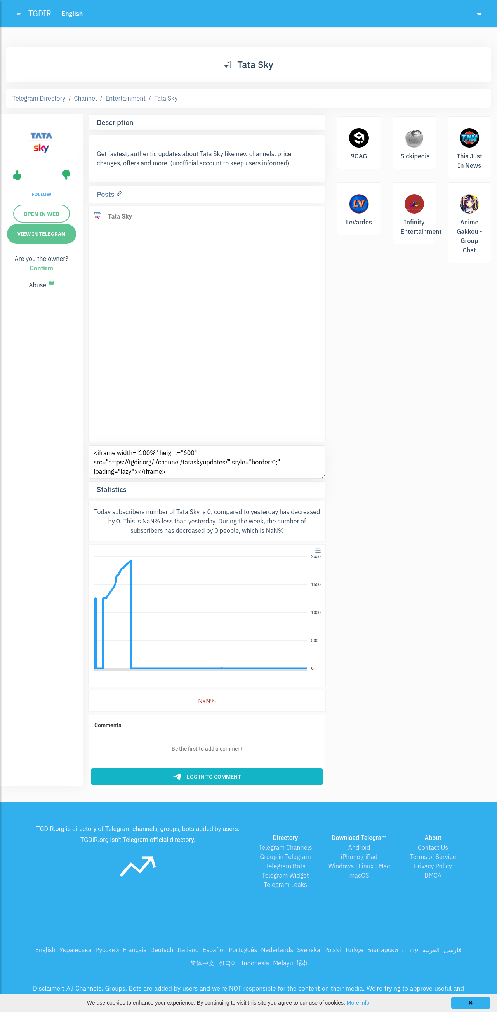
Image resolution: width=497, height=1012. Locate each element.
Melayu (283, 963)
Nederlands (277, 950)
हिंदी (302, 963)
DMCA (432, 875)
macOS (359, 875)
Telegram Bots (285, 866)
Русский (107, 950)
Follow (41, 194)
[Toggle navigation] (479, 13)
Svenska (308, 950)
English (45, 950)
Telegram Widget (285, 875)
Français (134, 950)
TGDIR (39, 13)
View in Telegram (41, 234)
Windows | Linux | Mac (359, 866)
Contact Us (433, 847)
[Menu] (318, 550)
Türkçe (354, 950)
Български (382, 950)
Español (214, 950)
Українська (75, 950)
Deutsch (161, 950)
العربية (431, 950)
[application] (207, 613)
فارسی (452, 950)
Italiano (188, 950)
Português (243, 950)
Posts (106, 194)
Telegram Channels (285, 847)
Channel (85, 98)
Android (359, 847)
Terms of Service (433, 857)
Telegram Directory (38, 98)
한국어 (228, 963)
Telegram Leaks (285, 885)
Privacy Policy (433, 866)
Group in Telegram (285, 857)
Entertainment (126, 98)
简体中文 (202, 963)
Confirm (41, 268)
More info (358, 1003)
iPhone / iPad (359, 857)
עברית (410, 950)
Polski (332, 950)
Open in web (41, 213)
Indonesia (255, 963)
